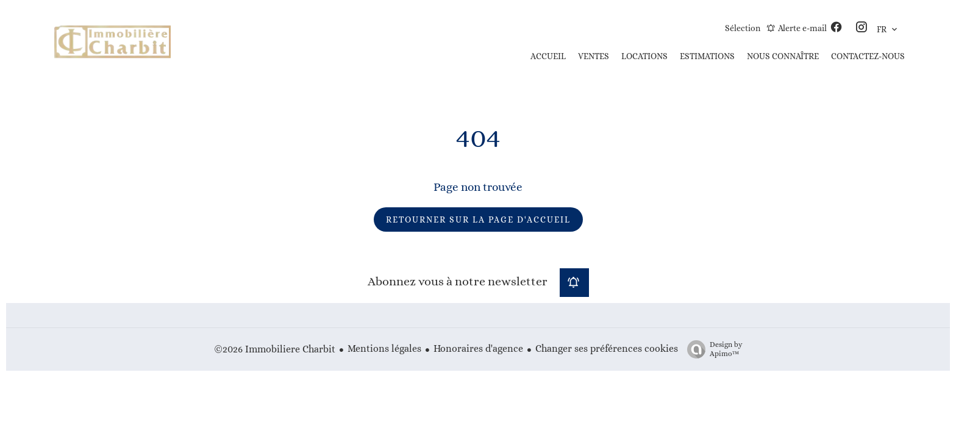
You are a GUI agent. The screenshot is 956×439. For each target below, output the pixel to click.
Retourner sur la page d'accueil (478, 219)
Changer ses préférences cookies (606, 348)
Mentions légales (384, 348)
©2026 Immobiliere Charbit (274, 349)
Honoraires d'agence (478, 348)
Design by (712, 349)
